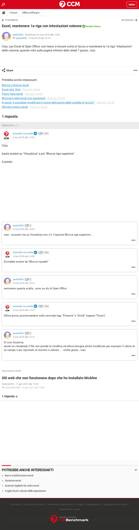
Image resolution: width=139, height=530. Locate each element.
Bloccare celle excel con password (23, 98)
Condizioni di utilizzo (34, 504)
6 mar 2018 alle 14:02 (24, 229)
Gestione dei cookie (69, 509)
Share (9, 70)
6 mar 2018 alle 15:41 (24, 310)
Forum (13, 12)
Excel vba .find (11, 89)
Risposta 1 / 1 (10, 125)
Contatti (79, 504)
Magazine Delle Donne (116, 504)
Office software (30, 12)
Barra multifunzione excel (19, 475)
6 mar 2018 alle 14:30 (24, 256)
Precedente (11, 19)
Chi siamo (15, 504)
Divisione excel (13, 480)
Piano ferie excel (12, 94)
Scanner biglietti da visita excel (22, 485)
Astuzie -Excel (31, 89)
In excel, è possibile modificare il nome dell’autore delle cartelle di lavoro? (48, 102)
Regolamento (93, 504)
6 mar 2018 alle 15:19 (24, 283)
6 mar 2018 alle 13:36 (23, 137)
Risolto (88, 26)
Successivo (127, 19)
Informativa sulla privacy (60, 504)
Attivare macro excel (15, 107)
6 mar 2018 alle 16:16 (39, 38)
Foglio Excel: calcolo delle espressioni (25, 490)
